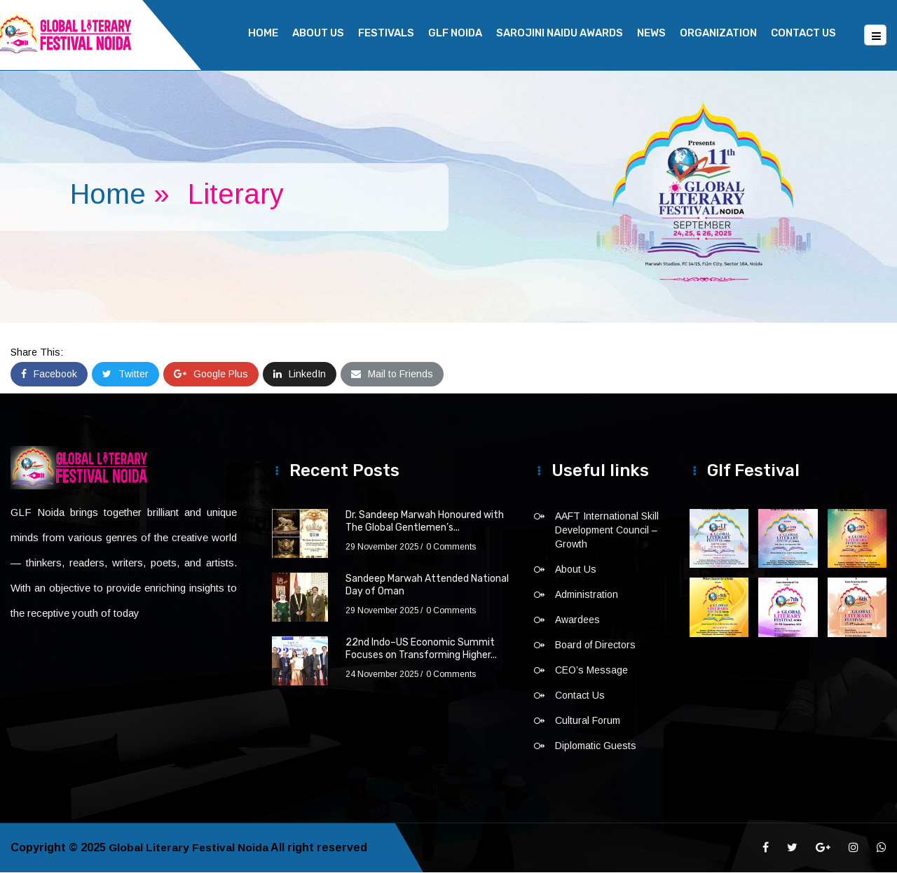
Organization (718, 33)
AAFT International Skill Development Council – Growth (607, 530)
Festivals (386, 33)
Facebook (49, 374)
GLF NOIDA (455, 33)
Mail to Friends (392, 374)
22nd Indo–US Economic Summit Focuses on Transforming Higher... (421, 649)
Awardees (577, 620)
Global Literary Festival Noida (190, 848)
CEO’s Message (591, 670)
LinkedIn (299, 374)
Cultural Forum (587, 721)
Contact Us (803, 33)
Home (263, 33)
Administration (586, 595)
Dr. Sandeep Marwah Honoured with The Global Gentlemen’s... (424, 522)
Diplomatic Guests (595, 746)
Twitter (125, 374)
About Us (318, 33)
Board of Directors (595, 645)
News (651, 33)
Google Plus (211, 374)
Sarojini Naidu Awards (559, 33)
